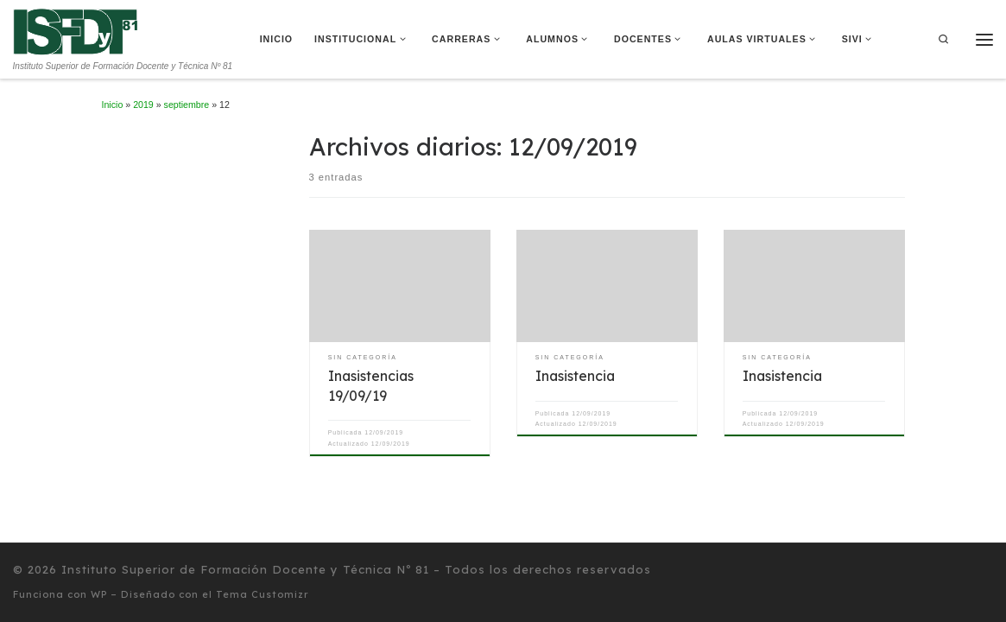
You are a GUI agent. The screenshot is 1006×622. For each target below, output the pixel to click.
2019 (143, 104)
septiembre (187, 104)
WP (99, 594)
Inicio (112, 104)
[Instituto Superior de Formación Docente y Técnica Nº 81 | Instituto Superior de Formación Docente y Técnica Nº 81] (75, 30)
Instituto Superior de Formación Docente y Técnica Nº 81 (245, 569)
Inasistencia (575, 375)
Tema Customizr (262, 594)
